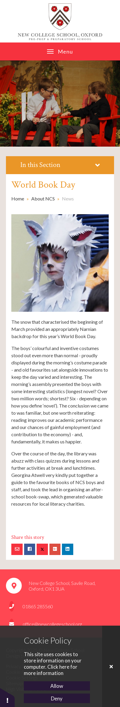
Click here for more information (50, 670)
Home (17, 198)
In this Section (59, 164)
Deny (57, 698)
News (68, 198)
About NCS (43, 198)
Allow (56, 686)
